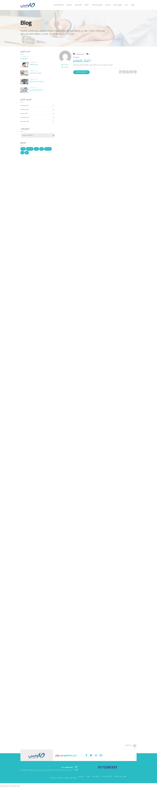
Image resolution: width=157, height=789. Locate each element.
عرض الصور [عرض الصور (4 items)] (48, 148)
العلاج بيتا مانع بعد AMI (36, 90)
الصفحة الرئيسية (58, 5)
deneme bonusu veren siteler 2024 (10, 786)
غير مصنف (80, 54)
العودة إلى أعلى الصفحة (120, 776)
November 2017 (24, 121)
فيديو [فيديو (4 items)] (27, 152)
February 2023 (24, 105)
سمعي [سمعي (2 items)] (36, 148)
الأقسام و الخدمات (97, 5)
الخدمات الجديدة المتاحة (36, 81)
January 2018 (24, 113)
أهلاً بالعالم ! (82, 60)
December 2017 (24, 117)
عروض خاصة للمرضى (35, 73)
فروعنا (132, 5)
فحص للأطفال (33, 64)
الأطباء (87, 5)
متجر (126, 5)
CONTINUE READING (81, 72)
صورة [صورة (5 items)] (41, 148)
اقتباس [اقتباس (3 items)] (23, 148)
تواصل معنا (78, 5)
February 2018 (24, 109)
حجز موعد (108, 5)
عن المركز (69, 5)
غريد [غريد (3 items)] (22, 152)
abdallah (66, 65)
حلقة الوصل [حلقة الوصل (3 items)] (29, 148)
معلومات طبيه (118, 5)
